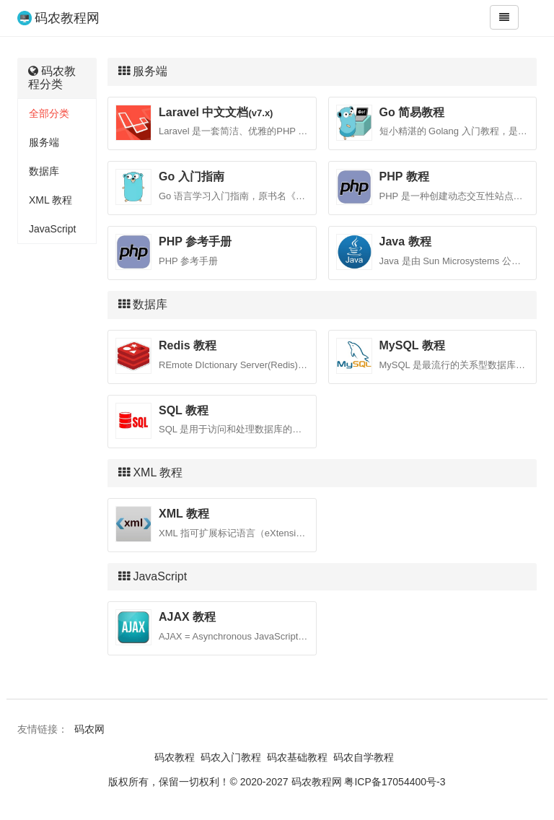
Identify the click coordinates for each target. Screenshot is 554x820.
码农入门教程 (231, 757)
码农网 (89, 729)
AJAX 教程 (187, 617)
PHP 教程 (404, 176)
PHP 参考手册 (195, 241)
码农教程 (174, 757)
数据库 (44, 171)
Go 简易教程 (412, 112)
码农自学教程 (363, 757)
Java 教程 (405, 241)
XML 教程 (50, 200)
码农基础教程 (297, 757)
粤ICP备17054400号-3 (394, 782)
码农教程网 (67, 18)
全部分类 (49, 113)
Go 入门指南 (191, 176)
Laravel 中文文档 (216, 112)
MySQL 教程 (412, 345)
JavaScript (52, 229)
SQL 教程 (183, 410)
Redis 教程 (187, 345)
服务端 (44, 142)
